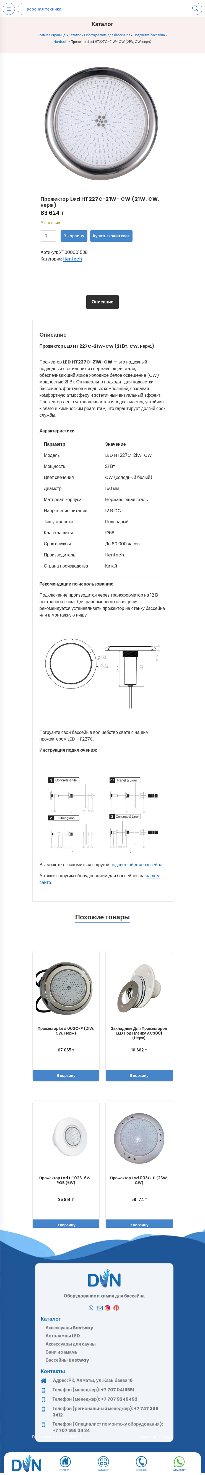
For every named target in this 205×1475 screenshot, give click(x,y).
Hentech (61, 41)
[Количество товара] (48, 236)
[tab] (102, 302)
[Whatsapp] (91, 1444)
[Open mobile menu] (9, 9)
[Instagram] (109, 1444)
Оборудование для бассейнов (107, 35)
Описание (102, 302)
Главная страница (51, 35)
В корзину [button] (66, 1075)
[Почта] (100, 1444)
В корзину (73, 236)
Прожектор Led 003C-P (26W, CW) (139, 1180)
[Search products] (195, 9)
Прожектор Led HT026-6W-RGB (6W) (66, 1180)
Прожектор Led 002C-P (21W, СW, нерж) (66, 1031)
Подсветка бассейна (149, 35)
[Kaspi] (118, 1444)
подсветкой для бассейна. (136, 865)
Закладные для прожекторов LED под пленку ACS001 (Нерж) (139, 1033)
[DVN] (26, 1464)
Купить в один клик (111, 236)
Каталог (75, 35)
